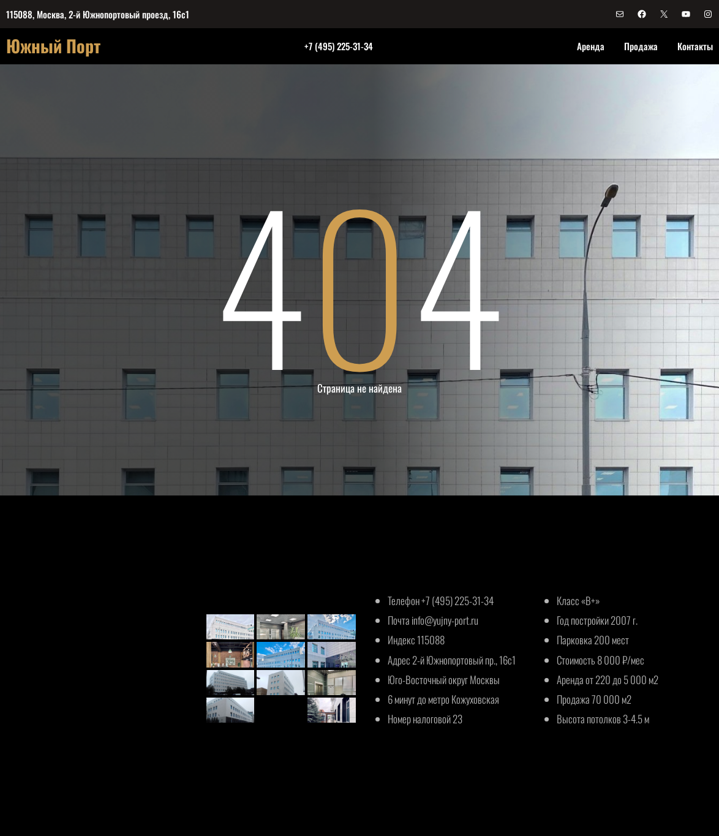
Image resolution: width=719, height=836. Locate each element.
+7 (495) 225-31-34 (338, 46)
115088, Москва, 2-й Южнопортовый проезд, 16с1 (97, 14)
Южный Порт (53, 45)
